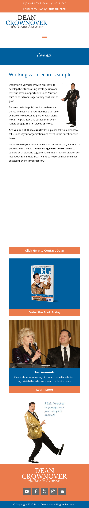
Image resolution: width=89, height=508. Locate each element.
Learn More (44, 390)
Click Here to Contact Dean (44, 251)
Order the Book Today (44, 312)
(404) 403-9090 (57, 9)
